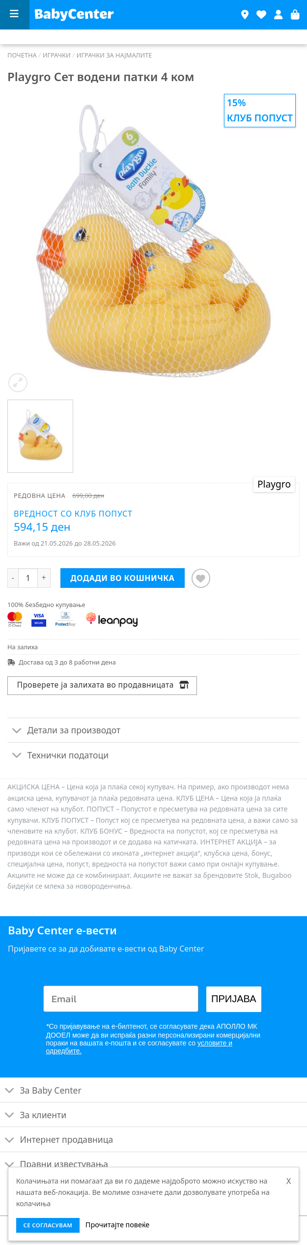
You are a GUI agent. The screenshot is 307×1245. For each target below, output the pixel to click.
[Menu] (15, 15)
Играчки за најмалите (114, 55)
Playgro (274, 484)
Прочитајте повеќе (117, 1224)
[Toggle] (17, 731)
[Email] (121, 998)
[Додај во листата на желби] (201, 578)
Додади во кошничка (122, 578)
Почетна (22, 55)
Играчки (57, 55)
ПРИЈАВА (233, 999)
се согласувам (47, 1225)
